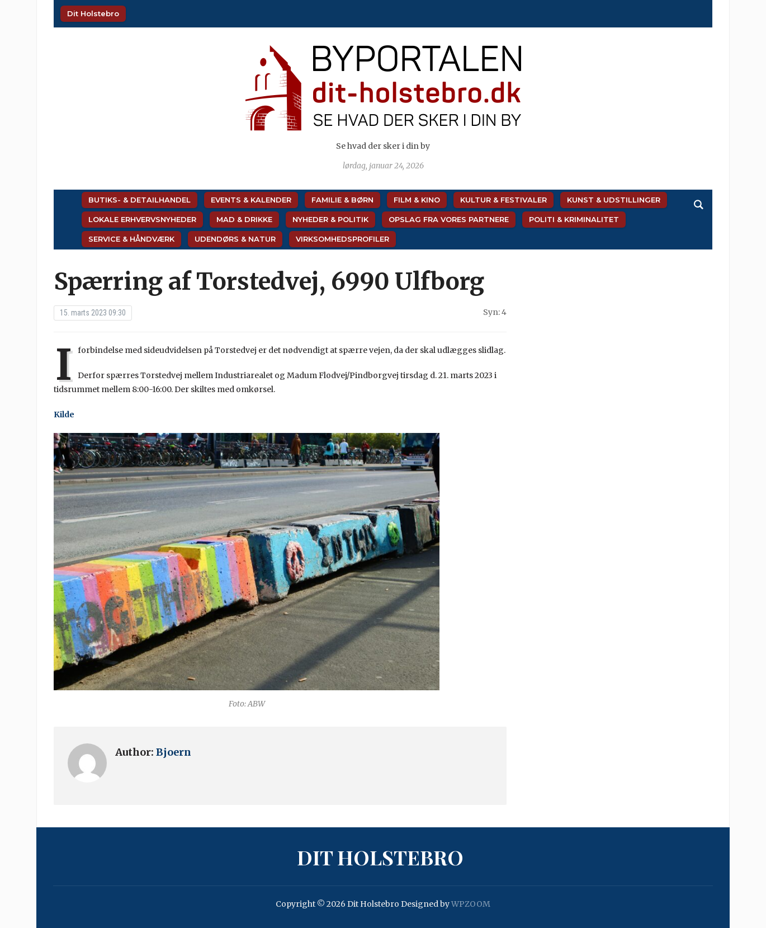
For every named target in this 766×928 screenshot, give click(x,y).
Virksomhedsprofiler (342, 238)
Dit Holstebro (93, 13)
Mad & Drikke (244, 219)
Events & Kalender (251, 199)
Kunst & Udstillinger (613, 199)
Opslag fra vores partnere (449, 219)
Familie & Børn (342, 199)
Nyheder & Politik (330, 219)
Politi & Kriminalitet (574, 219)
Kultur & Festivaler (503, 199)
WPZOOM (470, 904)
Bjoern (173, 752)
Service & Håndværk (131, 238)
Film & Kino (417, 199)
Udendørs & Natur (235, 238)
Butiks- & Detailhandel (139, 199)
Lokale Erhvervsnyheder (142, 219)
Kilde (64, 414)
